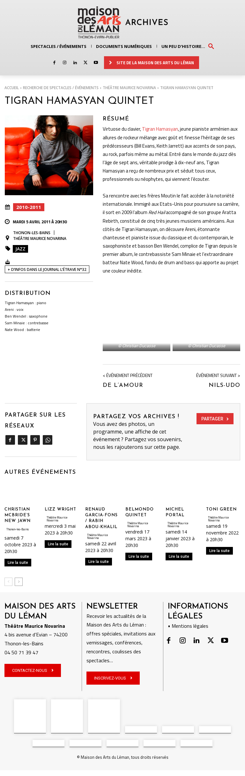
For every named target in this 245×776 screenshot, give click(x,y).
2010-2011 (28, 207)
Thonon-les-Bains (31, 233)
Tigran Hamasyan (160, 127)
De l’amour (123, 418)
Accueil (11, 87)
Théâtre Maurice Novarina (129, 87)
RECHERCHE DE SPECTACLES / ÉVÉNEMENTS (61, 87)
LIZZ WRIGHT (60, 542)
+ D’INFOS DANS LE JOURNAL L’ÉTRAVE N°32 (47, 269)
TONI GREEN (221, 542)
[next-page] (19, 614)
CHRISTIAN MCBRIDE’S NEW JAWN (17, 548)
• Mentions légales (188, 658)
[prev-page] (8, 614)
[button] (211, 46)
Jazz (20, 249)
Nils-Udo (224, 418)
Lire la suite (18, 595)
